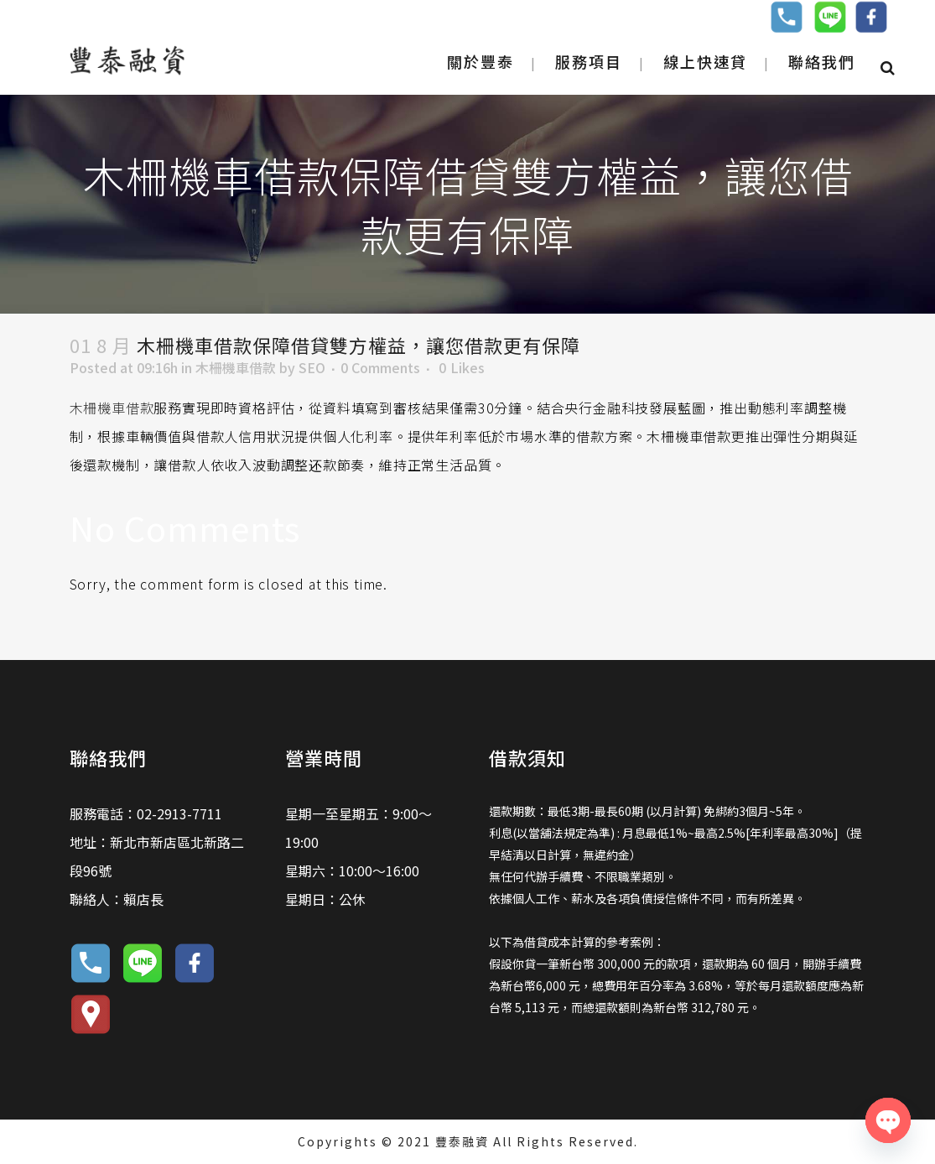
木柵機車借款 (235, 367)
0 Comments (380, 367)
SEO (312, 367)
